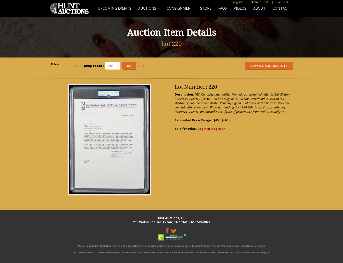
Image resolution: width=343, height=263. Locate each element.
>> (144, 66)
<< (76, 66)
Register (238, 2)
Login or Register (211, 129)
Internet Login (260, 2)
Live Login (282, 2)
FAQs (222, 8)
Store (205, 8)
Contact (281, 8)
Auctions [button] (147, 8)
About (259, 8)
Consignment (180, 8)
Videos (240, 8)
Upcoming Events (114, 8)
